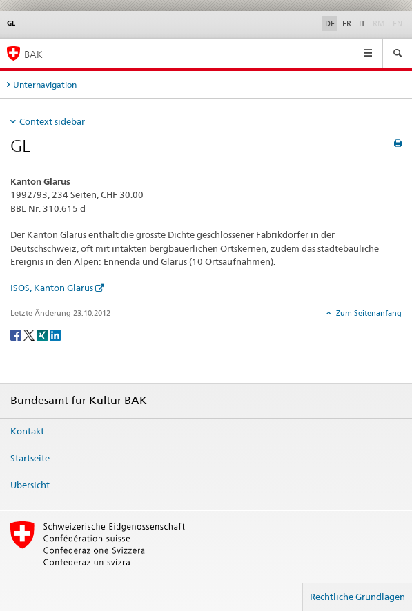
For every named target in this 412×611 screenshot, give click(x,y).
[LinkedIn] (55, 334)
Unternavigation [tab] (45, 84)
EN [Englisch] (399, 22)
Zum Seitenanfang (368, 313)
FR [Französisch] (346, 23)
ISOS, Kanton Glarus (51, 287)
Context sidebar (52, 121)
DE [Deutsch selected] (330, 23)
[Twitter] (30, 334)
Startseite (30, 457)
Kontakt (27, 431)
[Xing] (43, 334)
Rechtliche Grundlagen (357, 596)
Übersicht (30, 484)
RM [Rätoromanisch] (380, 22)
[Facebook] (16, 334)
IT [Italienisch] (362, 23)
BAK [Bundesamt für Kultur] (33, 54)
